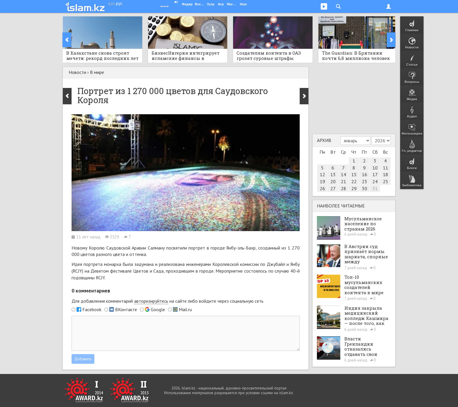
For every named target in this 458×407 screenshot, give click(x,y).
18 (385, 174)
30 (364, 188)
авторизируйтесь (151, 301)
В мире (97, 72)
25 (385, 181)
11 (385, 168)
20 (333, 181)
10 (375, 168)
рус (119, 3)
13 (333, 174)
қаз (111, 3)
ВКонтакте (126, 309)
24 (375, 181)
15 (354, 174)
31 (375, 188)
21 (343, 181)
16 (364, 174)
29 (354, 188)
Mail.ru (185, 309)
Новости (77, 72)
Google (158, 309)
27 (333, 188)
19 (322, 181)
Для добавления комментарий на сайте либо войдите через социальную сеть (167, 301)
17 (375, 174)
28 (343, 188)
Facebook (91, 309)
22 (354, 181)
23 (364, 181)
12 (322, 174)
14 (343, 174)
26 (322, 188)
